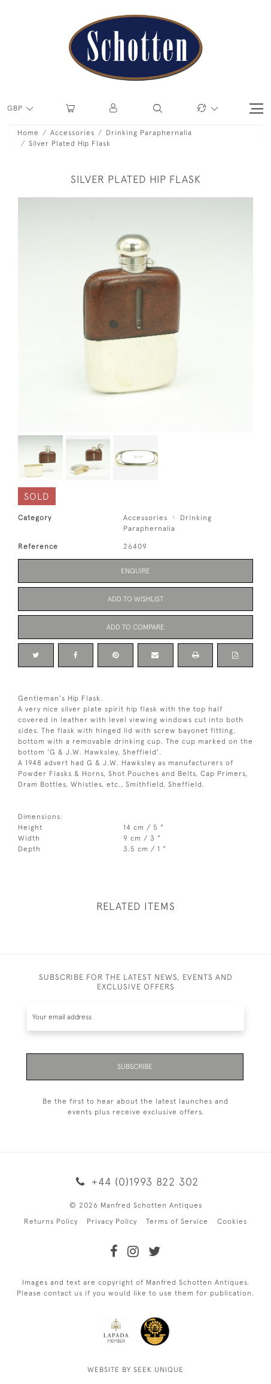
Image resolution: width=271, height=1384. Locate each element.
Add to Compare (135, 627)
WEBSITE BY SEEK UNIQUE (135, 1369)
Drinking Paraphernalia (149, 133)
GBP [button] (16, 108)
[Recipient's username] (135, 1017)
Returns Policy (51, 1221)
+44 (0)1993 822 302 (135, 1181)
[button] (114, 108)
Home (28, 133)
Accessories (72, 133)
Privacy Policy (112, 1221)
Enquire (135, 571)
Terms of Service (177, 1221)
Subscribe (135, 1066)
